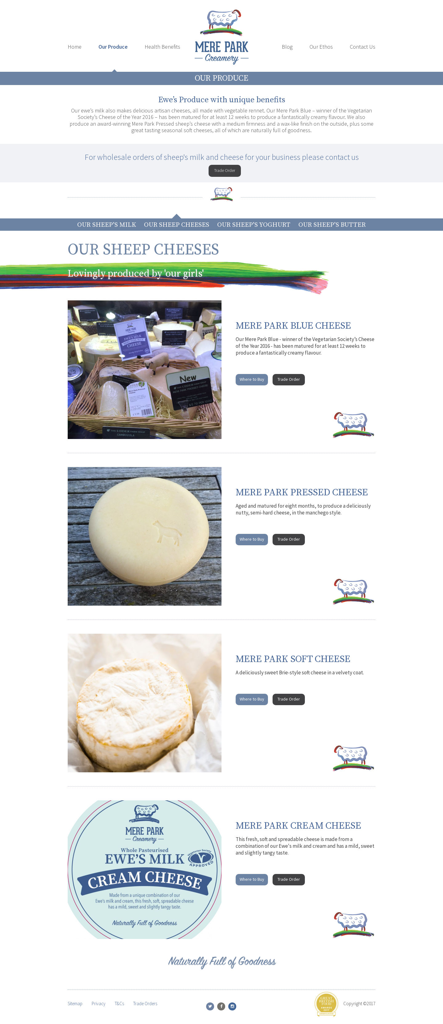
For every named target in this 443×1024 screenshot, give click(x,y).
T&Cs (119, 1003)
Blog (287, 46)
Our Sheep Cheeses (176, 225)
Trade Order (224, 170)
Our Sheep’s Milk (106, 225)
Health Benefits (162, 46)
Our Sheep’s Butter (332, 225)
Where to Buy (252, 379)
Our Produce (113, 46)
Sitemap (75, 1003)
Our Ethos (321, 46)
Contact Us (362, 46)
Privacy (99, 1003)
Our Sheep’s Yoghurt (253, 225)
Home (75, 46)
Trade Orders (145, 1003)
